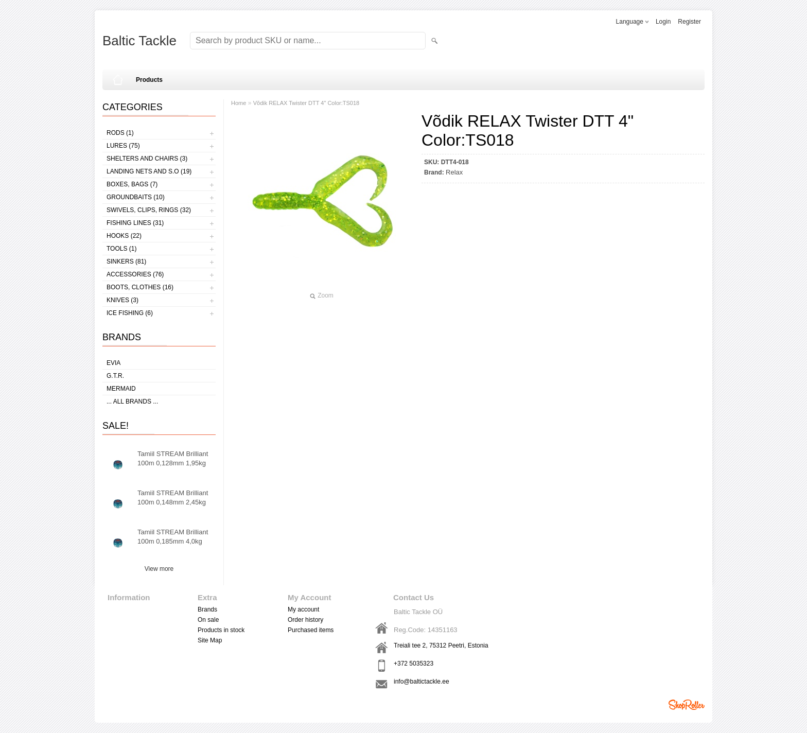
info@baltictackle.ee (421, 681)
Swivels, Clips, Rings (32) (149, 210)
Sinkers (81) (126, 261)
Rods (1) (120, 132)
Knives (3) (122, 300)
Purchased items (311, 630)
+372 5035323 (413, 663)
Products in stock (221, 630)
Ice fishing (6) (130, 313)
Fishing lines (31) (135, 222)
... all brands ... (132, 401)
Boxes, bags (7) (132, 184)
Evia (113, 363)
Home (238, 103)
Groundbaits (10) (136, 197)
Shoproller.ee (687, 705)
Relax (454, 172)
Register (689, 21)
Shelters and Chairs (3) (147, 158)
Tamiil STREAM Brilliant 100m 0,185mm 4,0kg (172, 536)
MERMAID (121, 388)
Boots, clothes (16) (140, 287)
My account (303, 609)
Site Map (210, 640)
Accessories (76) (135, 274)
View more (159, 568)
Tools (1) (121, 248)
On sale (208, 619)
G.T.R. (115, 375)
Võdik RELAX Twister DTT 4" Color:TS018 (306, 103)
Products (149, 79)
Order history (305, 619)
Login (663, 21)
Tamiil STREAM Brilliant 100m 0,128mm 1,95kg (172, 458)
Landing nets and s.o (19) (149, 171)
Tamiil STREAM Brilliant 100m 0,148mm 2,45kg (172, 497)
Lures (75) (123, 145)
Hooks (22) (124, 235)
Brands (207, 609)
